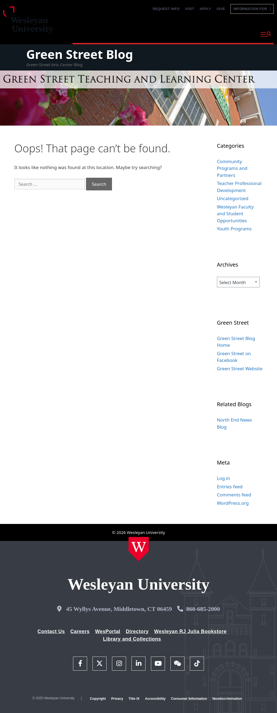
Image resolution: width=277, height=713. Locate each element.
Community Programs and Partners (232, 168)
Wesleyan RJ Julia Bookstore (190, 631)
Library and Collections (132, 639)
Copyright (98, 699)
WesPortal (107, 631)
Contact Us (51, 631)
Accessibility (155, 699)
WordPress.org (233, 503)
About (243, 33)
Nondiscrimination (227, 699)
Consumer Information (189, 699)
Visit (189, 9)
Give (220, 9)
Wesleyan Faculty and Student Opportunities (235, 214)
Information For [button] (252, 9)
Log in (223, 478)
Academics (125, 33)
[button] (266, 34)
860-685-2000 (203, 609)
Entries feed (230, 486)
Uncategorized (233, 198)
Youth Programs (234, 229)
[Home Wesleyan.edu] (138, 549)
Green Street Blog (79, 54)
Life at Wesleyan (210, 34)
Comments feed (234, 495)
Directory (137, 631)
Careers (80, 631)
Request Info (166, 9)
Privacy (117, 699)
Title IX (134, 699)
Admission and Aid (166, 34)
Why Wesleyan (89, 34)
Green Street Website (240, 368)
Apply (205, 9)
